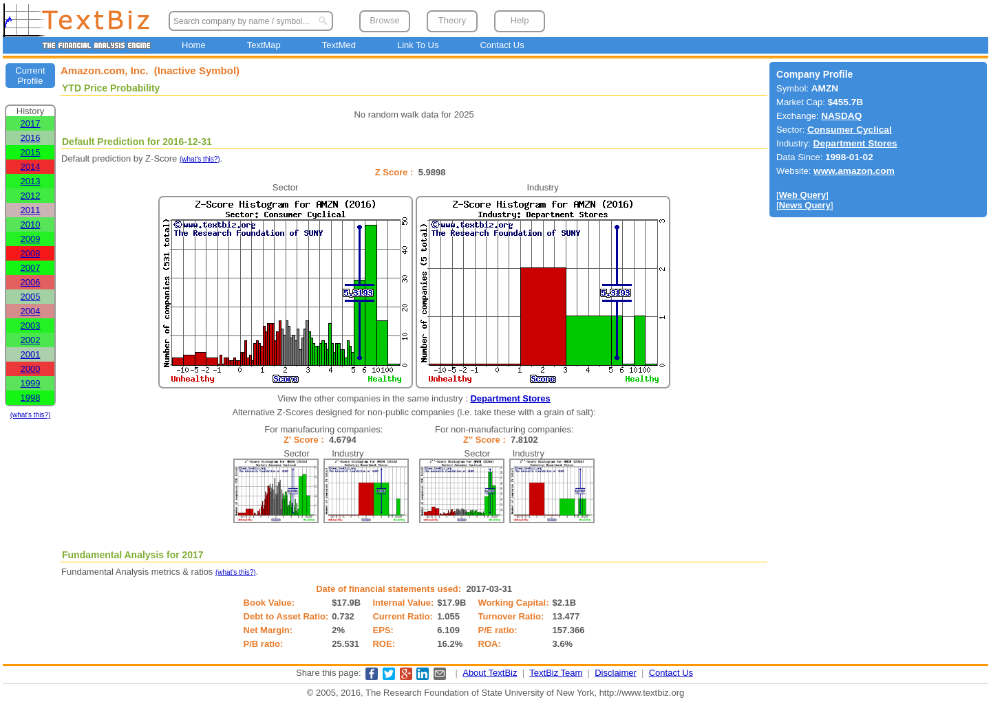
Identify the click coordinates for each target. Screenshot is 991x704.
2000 (31, 369)
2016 (31, 138)
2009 (31, 239)
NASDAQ (841, 116)
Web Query (802, 195)
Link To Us (417, 45)
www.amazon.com (854, 171)
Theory (452, 20)
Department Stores (510, 398)
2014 (31, 167)
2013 (31, 181)
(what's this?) (30, 415)
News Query (805, 205)
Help (520, 20)
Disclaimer (616, 673)
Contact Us (502, 45)
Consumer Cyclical (849, 129)
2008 (31, 253)
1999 (31, 383)
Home (194, 45)
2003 (31, 325)
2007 (31, 268)
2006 (31, 282)
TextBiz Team (555, 673)
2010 (31, 224)
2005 (31, 297)
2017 (31, 123)
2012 (31, 195)
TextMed (339, 45)
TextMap (264, 45)
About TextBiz (489, 673)
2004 (31, 311)
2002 (31, 340)
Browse (384, 20)
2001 (31, 354)
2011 (31, 210)
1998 (31, 398)
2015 (31, 152)
